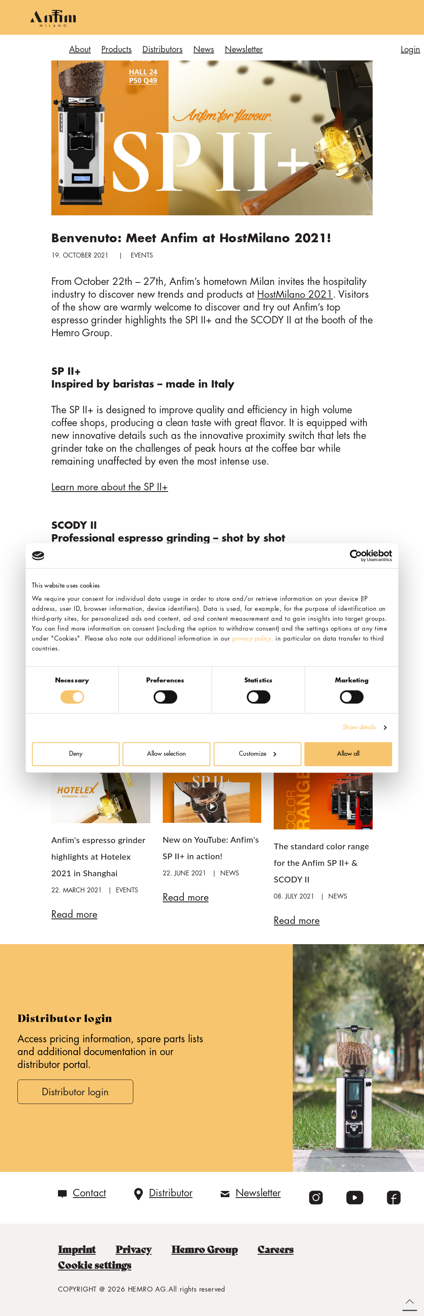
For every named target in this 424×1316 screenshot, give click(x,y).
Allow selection (166, 754)
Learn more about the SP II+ (110, 487)
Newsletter (258, 1193)
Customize (257, 754)
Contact (89, 1193)
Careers (280, 1249)
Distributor (171, 1193)
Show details (359, 727)
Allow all (348, 754)
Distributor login (76, 1091)
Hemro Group (208, 1249)
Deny (75, 754)
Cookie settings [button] (95, 1265)
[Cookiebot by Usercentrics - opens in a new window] (356, 556)
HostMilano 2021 (295, 294)
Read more (74, 914)
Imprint (78, 1249)
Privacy (136, 1249)
